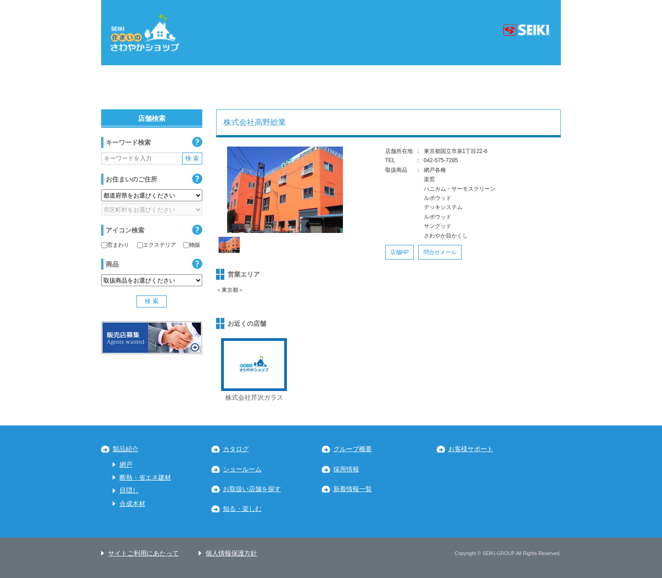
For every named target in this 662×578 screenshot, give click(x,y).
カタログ (236, 449)
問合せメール (440, 252)
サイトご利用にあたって (143, 553)
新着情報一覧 (352, 489)
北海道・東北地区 (144, 87)
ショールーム (242, 469)
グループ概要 (352, 449)
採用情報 (346, 469)
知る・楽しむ (242, 508)
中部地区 (289, 87)
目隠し (129, 490)
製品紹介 (125, 449)
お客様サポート (470, 449)
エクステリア (156, 245)
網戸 (126, 464)
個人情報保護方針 (231, 553)
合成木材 (132, 503)
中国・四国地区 (430, 87)
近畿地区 (354, 87)
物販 (191, 245)
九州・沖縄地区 (516, 87)
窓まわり (115, 245)
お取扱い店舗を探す (252, 489)
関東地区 (223, 87)
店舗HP (399, 252)
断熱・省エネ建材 (145, 477)
